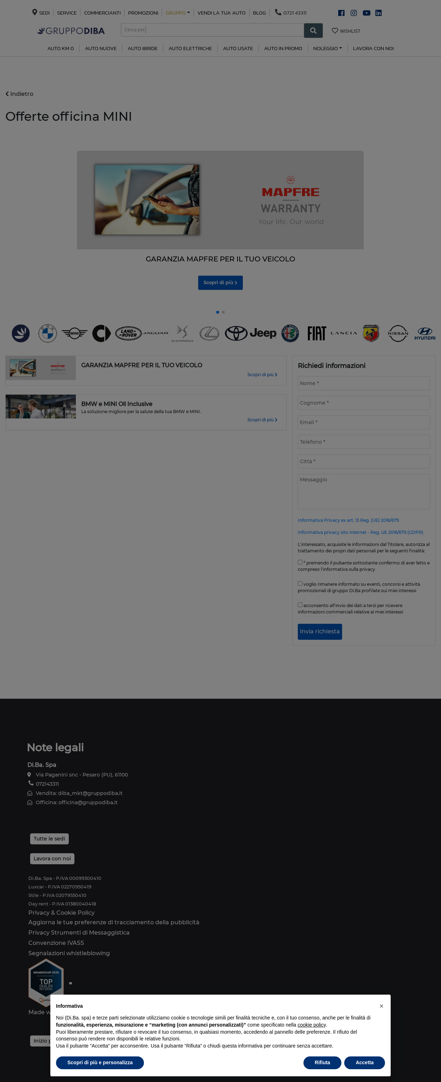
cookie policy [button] (312, 1025)
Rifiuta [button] (322, 1062)
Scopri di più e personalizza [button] (100, 1062)
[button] (381, 1006)
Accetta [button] (365, 1062)
